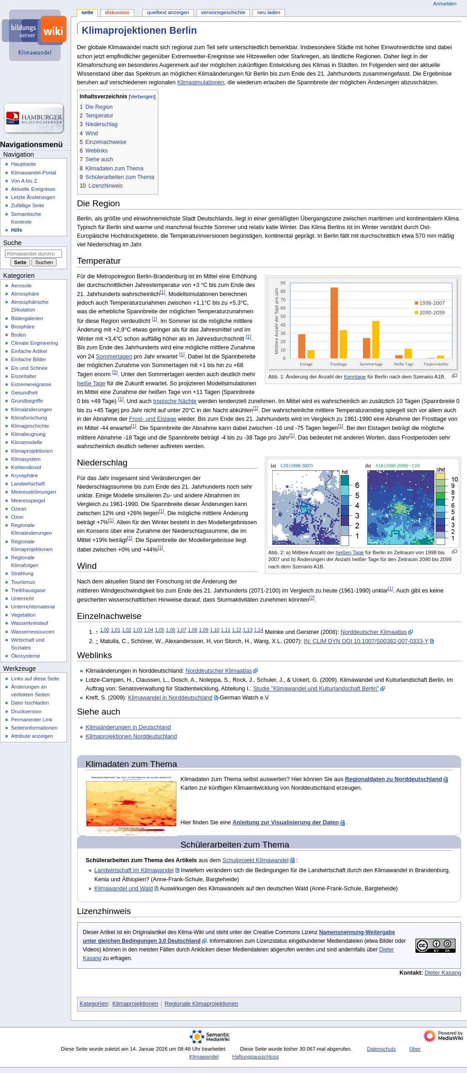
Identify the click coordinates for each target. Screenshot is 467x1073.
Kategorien (94, 1004)
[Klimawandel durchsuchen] (33, 254)
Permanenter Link (31, 719)
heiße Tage (91, 383)
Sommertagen (114, 356)
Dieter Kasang (443, 973)
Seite (87, 12)
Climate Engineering (34, 343)
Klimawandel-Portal (33, 172)
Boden (18, 334)
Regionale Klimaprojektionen (202, 1004)
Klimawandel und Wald (123, 888)
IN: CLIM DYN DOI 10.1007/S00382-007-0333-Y (366, 641)
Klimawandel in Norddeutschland (170, 698)
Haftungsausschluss (255, 1056)
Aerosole (21, 285)
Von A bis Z (24, 181)
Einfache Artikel (29, 351)
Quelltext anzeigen (168, 12)
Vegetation (23, 615)
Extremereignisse (31, 384)
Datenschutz (381, 1049)
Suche (12, 242)
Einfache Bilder (28, 359)
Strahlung (22, 573)
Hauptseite (23, 164)
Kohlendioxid (26, 467)
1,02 (126, 630)
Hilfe (16, 230)
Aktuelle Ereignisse (33, 189)
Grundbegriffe (27, 401)
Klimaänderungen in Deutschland (128, 727)
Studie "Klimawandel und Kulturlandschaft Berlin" (316, 688)
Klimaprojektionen (135, 1004)
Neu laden (268, 12)
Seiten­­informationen (34, 728)
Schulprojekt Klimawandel (256, 860)
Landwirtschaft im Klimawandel (134, 870)
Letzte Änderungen (33, 197)
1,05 (160, 630)
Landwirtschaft (28, 483)
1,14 (259, 630)
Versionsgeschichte (223, 12)
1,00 (104, 630)
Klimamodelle (26, 442)
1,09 (203, 630)
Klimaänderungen (31, 409)
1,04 (149, 630)
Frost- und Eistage (152, 419)
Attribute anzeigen (32, 736)
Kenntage (355, 376)
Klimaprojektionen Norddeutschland (131, 736)
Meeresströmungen (33, 492)
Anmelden (445, 3)
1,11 (226, 630)
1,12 (237, 630)
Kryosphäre (24, 475)
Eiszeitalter (23, 376)
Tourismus (23, 582)
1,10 (214, 630)
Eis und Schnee (29, 368)
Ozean (18, 508)
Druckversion (26, 711)
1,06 (171, 630)
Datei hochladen (30, 702)
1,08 (192, 630)
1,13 (248, 630)
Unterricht (22, 598)
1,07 (182, 630)
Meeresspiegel (28, 500)
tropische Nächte (175, 401)
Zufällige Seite (27, 205)
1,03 (138, 630)
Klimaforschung (29, 417)
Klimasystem (26, 459)
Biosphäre (23, 326)
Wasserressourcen (32, 631)
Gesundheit (24, 392)
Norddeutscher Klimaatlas (374, 632)
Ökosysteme (25, 656)
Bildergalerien (27, 318)
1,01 (115, 630)
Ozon (17, 517)
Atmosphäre (25, 293)
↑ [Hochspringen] (96, 641)
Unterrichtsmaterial (33, 606)
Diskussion (117, 12)
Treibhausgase (28, 590)
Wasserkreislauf (29, 623)
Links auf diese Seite (35, 678)
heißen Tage (350, 552)
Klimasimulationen (200, 82)
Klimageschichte (30, 426)
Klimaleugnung (28, 434)
